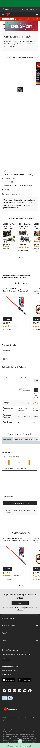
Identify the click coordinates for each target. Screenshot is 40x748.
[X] (9, 690)
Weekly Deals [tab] (7, 439)
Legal (20, 640)
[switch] (22, 389)
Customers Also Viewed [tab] (23, 439)
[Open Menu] (3, 14)
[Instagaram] (14, 690)
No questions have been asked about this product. (20, 511)
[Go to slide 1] (20, 89)
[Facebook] (4, 690)
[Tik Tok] (30, 690)
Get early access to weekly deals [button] (19, 746)
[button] (19, 257)
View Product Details (10, 185)
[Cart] (36, 14)
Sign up (6, 659)
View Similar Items (26, 185)
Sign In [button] (20, 603)
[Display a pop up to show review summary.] (8, 249)
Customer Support (20, 618)
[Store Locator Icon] (3, 9)
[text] (9, 248)
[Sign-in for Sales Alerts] (11, 194)
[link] (8, 182)
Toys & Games (14, 57)
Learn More (6, 674)
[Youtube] (19, 690)
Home (4, 57)
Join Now (20, 610)
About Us (20, 633)
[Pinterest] (24, 690)
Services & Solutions (20, 625)
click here (22, 277)
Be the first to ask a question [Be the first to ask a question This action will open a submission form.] (20, 503)
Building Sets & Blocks (30, 57)
